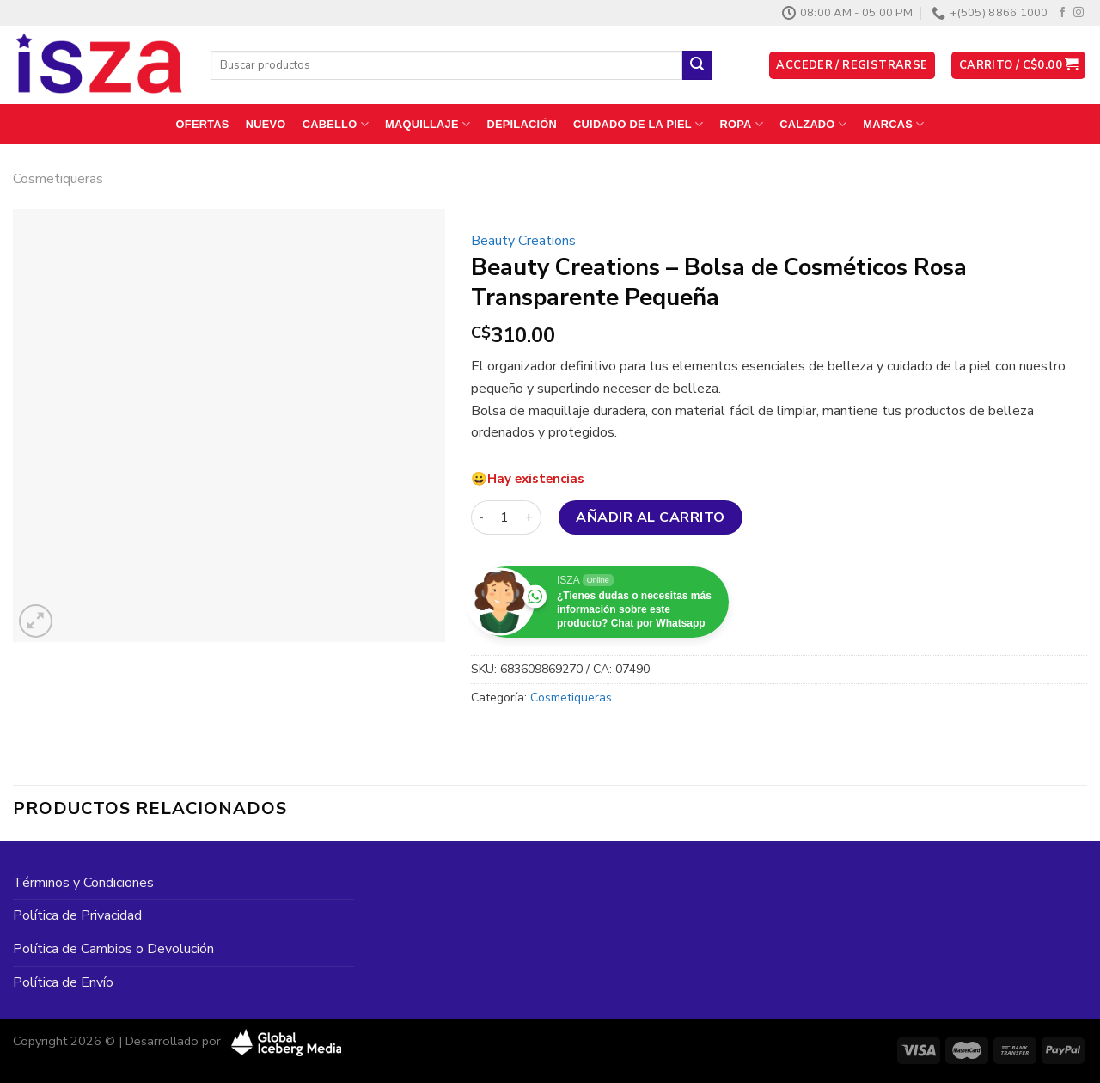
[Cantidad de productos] (504, 517)
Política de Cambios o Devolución (113, 948)
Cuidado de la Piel (638, 124)
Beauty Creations (523, 240)
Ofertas (202, 124)
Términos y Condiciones (83, 882)
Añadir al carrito (650, 517)
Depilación (521, 124)
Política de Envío (63, 982)
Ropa (742, 124)
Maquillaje (427, 124)
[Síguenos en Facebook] (1062, 13)
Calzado (812, 124)
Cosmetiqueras (58, 178)
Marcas (893, 124)
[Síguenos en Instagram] (1078, 13)
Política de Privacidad (77, 915)
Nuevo (266, 124)
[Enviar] (697, 65)
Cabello (335, 124)
